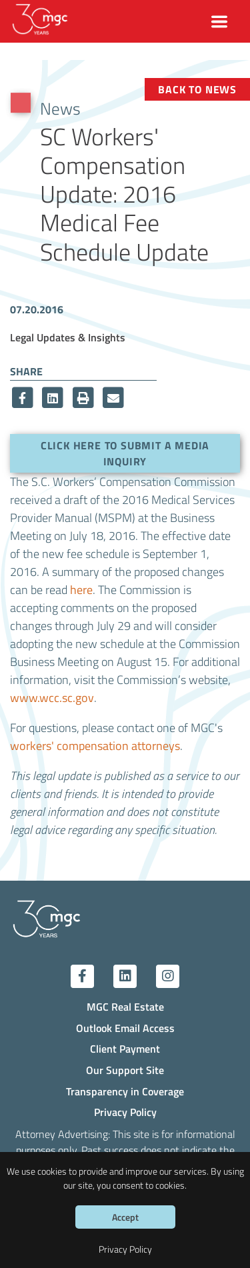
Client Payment (125, 1048)
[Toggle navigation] (219, 21)
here (81, 589)
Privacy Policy (125, 1111)
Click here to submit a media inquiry (125, 453)
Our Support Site (125, 1069)
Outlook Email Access (125, 1027)
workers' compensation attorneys (95, 745)
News (60, 108)
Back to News (197, 89)
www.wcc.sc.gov (52, 697)
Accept (125, 1217)
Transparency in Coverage (125, 1091)
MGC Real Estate (125, 1006)
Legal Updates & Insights (67, 337)
